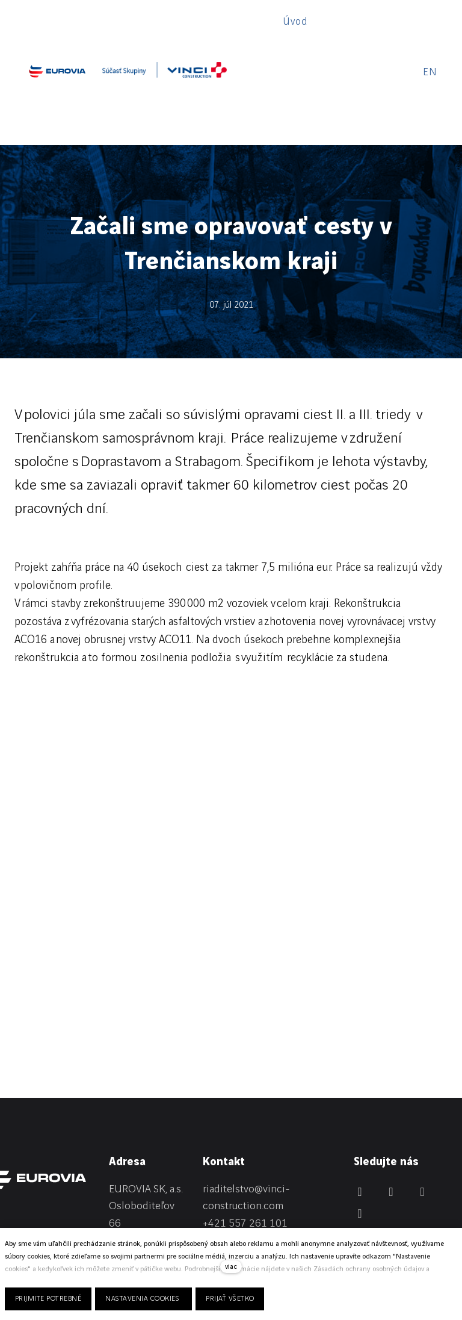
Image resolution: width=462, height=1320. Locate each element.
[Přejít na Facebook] (391, 1092)
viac (231, 1267)
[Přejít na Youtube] (360, 1114)
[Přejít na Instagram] (422, 1092)
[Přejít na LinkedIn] (360, 1092)
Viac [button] (372, 22)
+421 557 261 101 (245, 1124)
